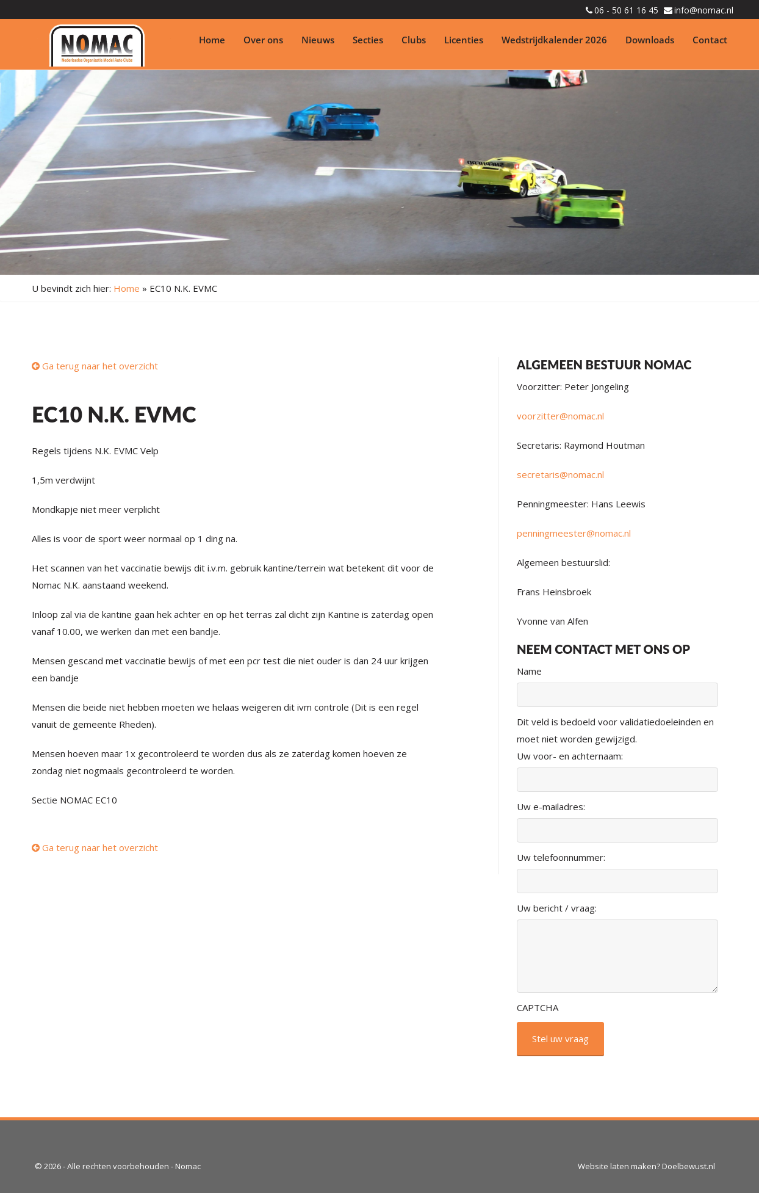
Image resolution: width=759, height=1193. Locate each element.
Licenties (463, 40)
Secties (368, 40)
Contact (709, 40)
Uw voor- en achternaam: (570, 756)
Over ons (263, 40)
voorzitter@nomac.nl (560, 416)
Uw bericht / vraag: (557, 908)
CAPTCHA (537, 1007)
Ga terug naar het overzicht (95, 366)
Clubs (413, 40)
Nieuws (317, 40)
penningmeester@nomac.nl (574, 533)
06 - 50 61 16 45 (626, 10)
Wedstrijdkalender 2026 (554, 40)
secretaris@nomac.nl (560, 474)
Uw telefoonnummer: (561, 857)
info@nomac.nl (703, 10)
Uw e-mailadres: (551, 806)
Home (212, 40)
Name (529, 671)
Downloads (649, 40)
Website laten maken (617, 1166)
